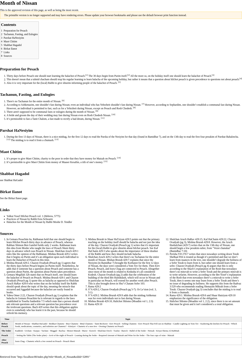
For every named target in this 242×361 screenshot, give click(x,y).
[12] (8, 139)
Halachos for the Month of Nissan (24, 222)
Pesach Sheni (69, 341)
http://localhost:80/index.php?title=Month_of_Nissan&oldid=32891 (53, 356)
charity (44, 158)
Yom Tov (133, 265)
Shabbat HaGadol (13, 180)
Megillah (20, 274)
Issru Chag (115, 268)
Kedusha (131, 271)
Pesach (30, 75)
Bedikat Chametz (56, 323)
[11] (102, 118)
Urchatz (28, 331)
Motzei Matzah (73, 331)
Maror (85, 331)
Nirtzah (151, 331)
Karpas (36, 331)
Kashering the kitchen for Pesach (214, 323)
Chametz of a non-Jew (87, 326)
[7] (143, 104)
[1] (86, 75)
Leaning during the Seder (86, 335)
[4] (240, 78)
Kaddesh (19, 331)
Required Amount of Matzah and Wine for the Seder (122, 335)
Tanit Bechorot (101, 323)
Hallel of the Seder (138, 331)
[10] (113, 114)
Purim (117, 75)
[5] (119, 82)
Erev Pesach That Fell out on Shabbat (154, 323)
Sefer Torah (177, 262)
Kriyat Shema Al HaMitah (167, 331)
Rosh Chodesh (124, 108)
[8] (134, 107)
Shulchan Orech (105, 331)
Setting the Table (23, 335)
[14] (119, 157)
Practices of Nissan (17, 219)
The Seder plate (39, 335)
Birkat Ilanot (15, 198)
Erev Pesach (114, 323)
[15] (105, 161)
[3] (213, 75)
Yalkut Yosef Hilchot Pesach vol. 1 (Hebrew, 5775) (33, 216)
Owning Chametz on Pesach (111, 326)
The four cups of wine (156, 335)
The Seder (6, 331)
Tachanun (23, 101)
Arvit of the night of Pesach (61, 335)
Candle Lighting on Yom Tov (185, 323)
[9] (97, 111)
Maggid (53, 331)
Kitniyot (72, 326)
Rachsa (62, 331)
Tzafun (116, 331)
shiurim (67, 83)
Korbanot (133, 262)
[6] (63, 100)
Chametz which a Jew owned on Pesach (43, 341)
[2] (128, 75)
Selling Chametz (129, 323)
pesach (182, 79)
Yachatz (44, 331)
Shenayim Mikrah (213, 286)
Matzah (100, 158)
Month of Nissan (22, 323)
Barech (124, 331)
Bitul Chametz (86, 323)
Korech (92, 331)
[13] (56, 139)
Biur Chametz (72, 323)
